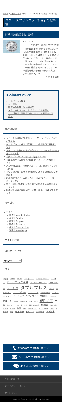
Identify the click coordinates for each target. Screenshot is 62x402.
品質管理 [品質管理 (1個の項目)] (24, 301)
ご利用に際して (12, 378)
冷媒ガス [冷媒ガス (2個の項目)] (7, 301)
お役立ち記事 (15, 13)
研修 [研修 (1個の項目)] (24, 308)
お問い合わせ (34, 366)
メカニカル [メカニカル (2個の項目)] (33, 292)
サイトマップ (11, 392)
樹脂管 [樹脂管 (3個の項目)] (44, 305)
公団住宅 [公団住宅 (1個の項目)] (53, 296)
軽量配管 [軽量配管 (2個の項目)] (19, 311)
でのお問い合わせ (33, 348)
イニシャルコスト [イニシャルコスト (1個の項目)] (42, 279)
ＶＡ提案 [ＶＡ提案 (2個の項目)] (50, 311)
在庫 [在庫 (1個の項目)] (30, 301)
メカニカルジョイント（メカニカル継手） (28, 110)
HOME (5, 13)
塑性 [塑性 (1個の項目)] (36, 301)
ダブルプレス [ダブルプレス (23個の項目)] (33, 287)
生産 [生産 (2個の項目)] (19, 308)
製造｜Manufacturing (19, 215)
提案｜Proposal (16, 221)
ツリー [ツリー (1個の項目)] (51, 288)
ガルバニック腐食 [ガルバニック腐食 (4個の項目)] (17, 282)
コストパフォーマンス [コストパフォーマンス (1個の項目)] (38, 282)
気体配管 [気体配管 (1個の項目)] (53, 305)
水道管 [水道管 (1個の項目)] (12, 308)
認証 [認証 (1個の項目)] (11, 311)
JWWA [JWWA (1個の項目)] (12, 279)
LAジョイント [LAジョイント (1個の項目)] (29, 279)
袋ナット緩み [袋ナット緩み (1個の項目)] (43, 308)
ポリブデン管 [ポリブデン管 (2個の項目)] (19, 292)
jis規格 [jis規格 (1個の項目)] (5, 279)
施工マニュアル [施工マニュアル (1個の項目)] (13, 305)
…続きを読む (52, 76)
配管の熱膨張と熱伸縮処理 (21, 107)
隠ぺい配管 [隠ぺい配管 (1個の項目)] (40, 311)
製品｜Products (16, 224)
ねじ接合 (12, 104)
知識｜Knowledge (18, 230)
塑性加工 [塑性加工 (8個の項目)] (46, 300)
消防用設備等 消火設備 (19, 34)
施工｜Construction (18, 227)
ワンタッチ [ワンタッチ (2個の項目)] (18, 296)
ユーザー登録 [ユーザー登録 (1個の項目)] (45, 292)
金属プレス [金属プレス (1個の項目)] (30, 311)
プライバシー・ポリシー (16, 385)
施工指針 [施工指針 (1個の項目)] (24, 305)
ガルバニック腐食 (16, 101)
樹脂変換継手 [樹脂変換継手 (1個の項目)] (34, 305)
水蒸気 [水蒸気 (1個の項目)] (5, 308)
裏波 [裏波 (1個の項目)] (52, 308)
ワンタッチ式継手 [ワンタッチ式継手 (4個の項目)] (37, 296)
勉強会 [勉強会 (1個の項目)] (15, 301)
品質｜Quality (16, 218)
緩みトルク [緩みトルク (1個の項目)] (32, 308)
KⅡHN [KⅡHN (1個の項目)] (19, 279)
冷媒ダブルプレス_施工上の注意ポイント (26, 156)
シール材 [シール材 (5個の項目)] (12, 288)
